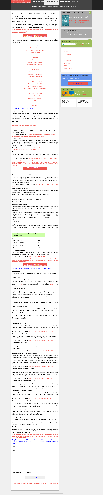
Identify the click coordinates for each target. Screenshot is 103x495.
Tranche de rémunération (35, 52)
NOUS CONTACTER (67, 54)
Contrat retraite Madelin (35, 79)
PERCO (35, 103)
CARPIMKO (20, 284)
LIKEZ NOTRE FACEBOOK (68, 68)
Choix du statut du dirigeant (35, 47)
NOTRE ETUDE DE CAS (68, 62)
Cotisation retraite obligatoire (35, 74)
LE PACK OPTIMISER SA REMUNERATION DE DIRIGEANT (74, 49)
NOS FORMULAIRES (67, 63)
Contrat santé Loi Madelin (35, 95)
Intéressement (35, 57)
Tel (13, 454)
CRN (40, 284)
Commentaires (16, 458)
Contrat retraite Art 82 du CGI (35, 86)
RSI (36, 283)
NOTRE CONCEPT (67, 57)
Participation (35, 59)
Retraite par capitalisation (35, 71)
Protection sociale (35, 67)
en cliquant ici (84, 94)
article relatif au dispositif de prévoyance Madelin (40, 378)
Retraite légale (35, 69)
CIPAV (51, 284)
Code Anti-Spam (17, 472)
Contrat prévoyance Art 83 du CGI (35, 93)
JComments (56, 488)
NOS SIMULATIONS (67, 60)
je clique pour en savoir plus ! (69, 36)
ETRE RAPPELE (66, 51)
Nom (14, 446)
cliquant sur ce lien (82, 93)
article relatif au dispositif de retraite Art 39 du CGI (40, 366)
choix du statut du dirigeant (42, 184)
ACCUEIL (65, 65)
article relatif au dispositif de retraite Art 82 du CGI (40, 350)
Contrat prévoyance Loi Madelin (35, 91)
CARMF (51, 283)
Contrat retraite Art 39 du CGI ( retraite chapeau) (35, 88)
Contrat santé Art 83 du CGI (35, 98)
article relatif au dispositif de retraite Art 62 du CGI (40, 331)
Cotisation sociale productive (35, 55)
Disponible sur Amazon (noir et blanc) (79, 20)
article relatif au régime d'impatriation (37, 256)
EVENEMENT (66, 69)
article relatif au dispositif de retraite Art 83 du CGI (40, 340)
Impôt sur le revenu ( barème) (35, 62)
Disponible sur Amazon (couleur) (77, 22)
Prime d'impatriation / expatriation (35, 64)
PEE (35, 100)
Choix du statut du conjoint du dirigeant (35, 50)
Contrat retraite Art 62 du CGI (35, 81)
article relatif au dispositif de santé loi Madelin (39, 398)
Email (14, 450)
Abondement (35, 105)
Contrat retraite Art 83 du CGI (35, 83)
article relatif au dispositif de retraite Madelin (39, 321)
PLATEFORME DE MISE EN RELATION (70, 66)
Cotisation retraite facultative (35, 76)
